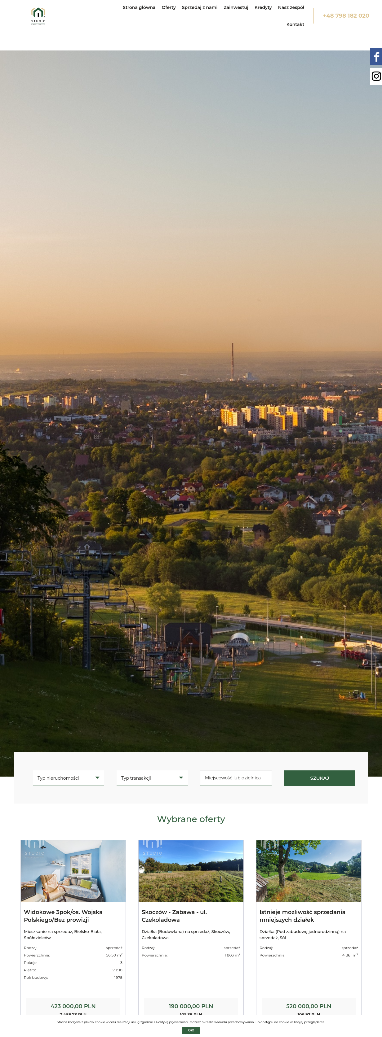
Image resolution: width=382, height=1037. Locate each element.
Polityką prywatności (172, 1022)
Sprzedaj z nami (200, 7)
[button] (341, 420)
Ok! (191, 1030)
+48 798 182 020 (346, 15)
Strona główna (139, 7)
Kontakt (295, 24)
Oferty (169, 7)
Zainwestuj (236, 7)
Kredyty (263, 7)
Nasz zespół (291, 7)
